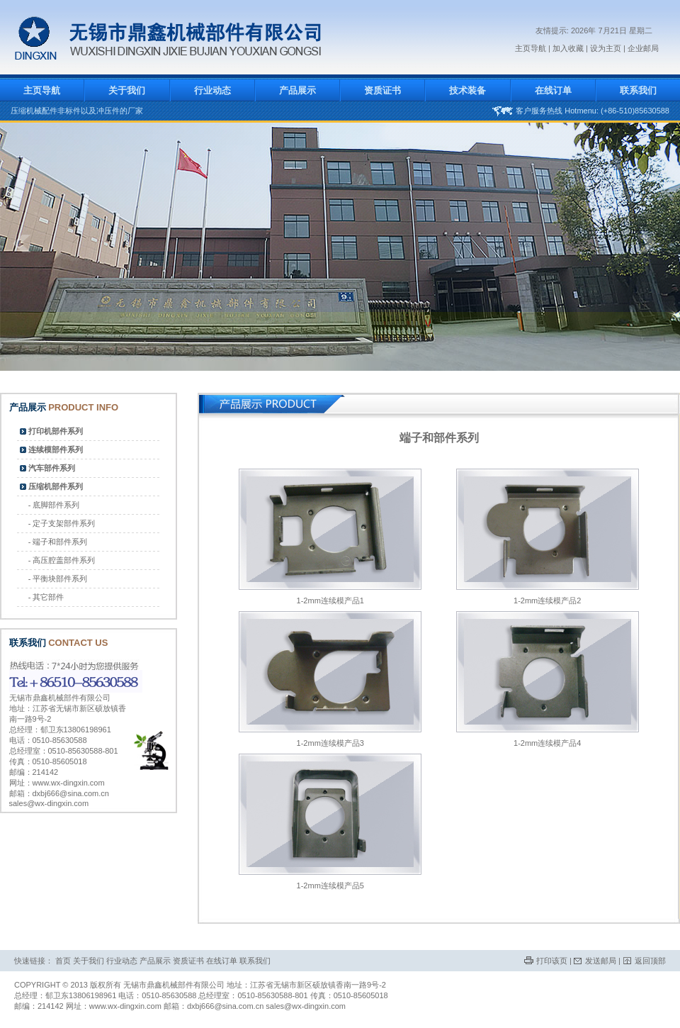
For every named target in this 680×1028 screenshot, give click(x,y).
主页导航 (530, 48)
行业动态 (212, 90)
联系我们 (638, 90)
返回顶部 (650, 960)
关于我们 (126, 90)
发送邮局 (600, 960)
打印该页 (551, 960)
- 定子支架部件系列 (62, 523)
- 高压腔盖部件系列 (62, 560)
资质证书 (382, 90)
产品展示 (297, 90)
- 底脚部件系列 (54, 505)
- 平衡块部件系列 (58, 578)
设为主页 (605, 48)
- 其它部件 (46, 597)
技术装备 (467, 90)
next (653, 251)
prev (27, 251)
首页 (63, 960)
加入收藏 (569, 48)
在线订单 (553, 90)
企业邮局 (643, 48)
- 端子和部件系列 (58, 541)
